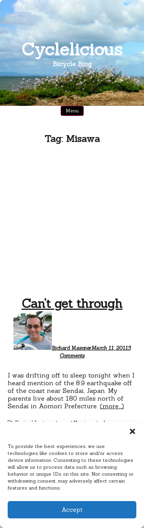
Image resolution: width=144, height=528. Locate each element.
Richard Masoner (71, 348)
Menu (72, 111)
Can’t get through (72, 303)
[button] (132, 431)
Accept (72, 509)
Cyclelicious (72, 49)
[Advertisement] (72, 222)
